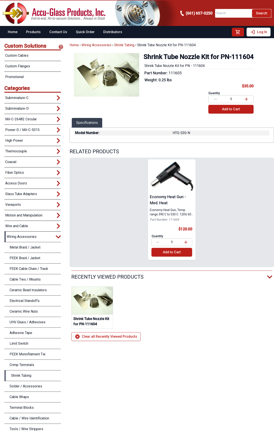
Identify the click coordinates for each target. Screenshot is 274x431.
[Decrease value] (215, 99)
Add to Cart (231, 109)
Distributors (112, 32)
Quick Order (85, 32)
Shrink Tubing (124, 45)
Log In (258, 32)
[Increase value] (246, 99)
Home (12, 32)
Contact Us (58, 32)
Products (33, 32)
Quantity (214, 93)
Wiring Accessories (96, 45)
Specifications (87, 123)
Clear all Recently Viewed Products (106, 336)
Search (261, 13)
